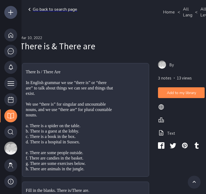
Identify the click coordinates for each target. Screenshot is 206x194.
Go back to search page (51, 9)
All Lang (187, 12)
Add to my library (181, 92)
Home (169, 12)
